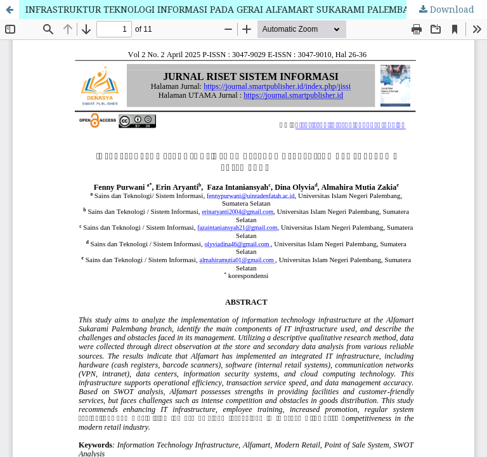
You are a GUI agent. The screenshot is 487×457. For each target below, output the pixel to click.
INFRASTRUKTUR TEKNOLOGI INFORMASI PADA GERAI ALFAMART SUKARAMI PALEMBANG (223, 9)
